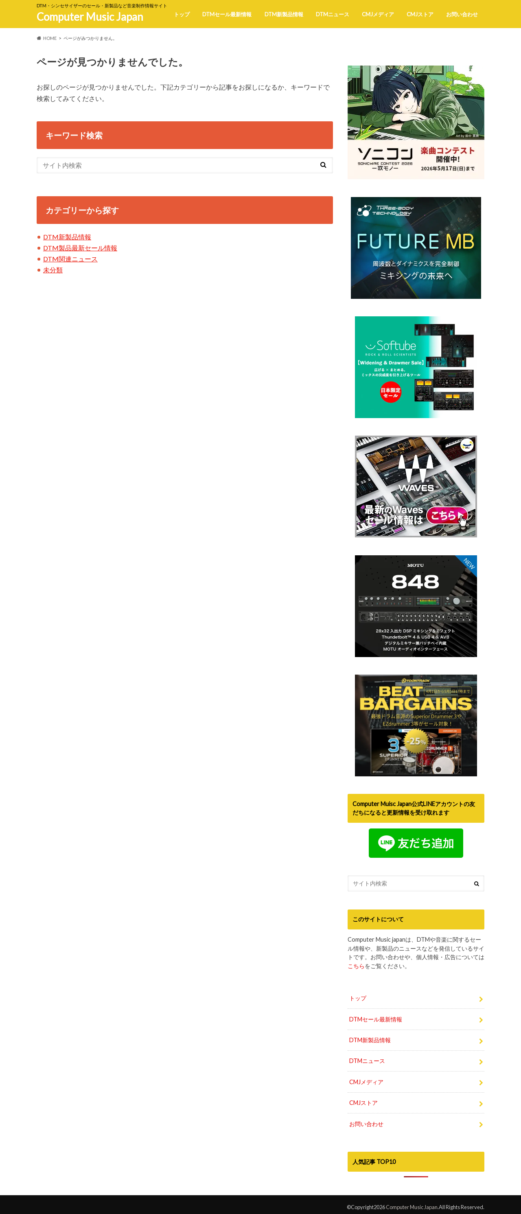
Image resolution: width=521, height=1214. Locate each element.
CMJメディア (378, 14)
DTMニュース (332, 14)
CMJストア (420, 14)
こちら (356, 965)
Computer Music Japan (90, 16)
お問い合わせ (462, 14)
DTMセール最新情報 (227, 14)
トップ (182, 14)
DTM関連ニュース (70, 259)
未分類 (53, 270)
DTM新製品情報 (284, 14)
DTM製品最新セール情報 (80, 248)
